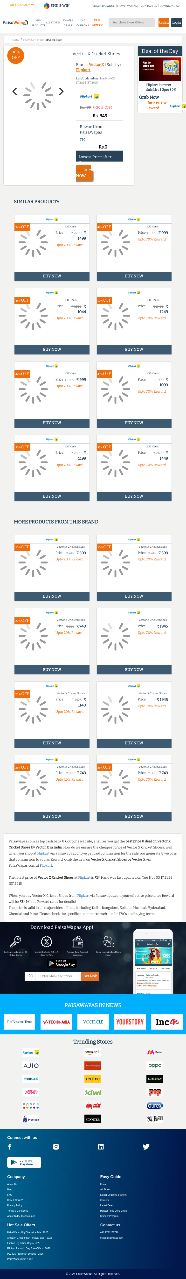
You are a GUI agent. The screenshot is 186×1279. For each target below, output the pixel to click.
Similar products (36, 202)
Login (176, 23)
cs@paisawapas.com (111, 1238)
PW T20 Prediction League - (25, 1253)
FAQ (9, 1195)
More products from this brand (56, 522)
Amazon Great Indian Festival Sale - (29, 1238)
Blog (9, 1189)
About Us (12, 1184)
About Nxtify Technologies (21, 1216)
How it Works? (15, 1200)
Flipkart (83, 70)
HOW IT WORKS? (127, 5)
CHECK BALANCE (103, 5)
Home (103, 1184)
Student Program (109, 1216)
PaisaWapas (84, 1274)
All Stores (105, 1189)
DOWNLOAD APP (170, 5)
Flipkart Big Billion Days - (23, 1243)
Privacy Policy (14, 1205)
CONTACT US (149, 5)
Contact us (110, 1225)
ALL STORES (53, 22)
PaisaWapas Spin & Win (20, 1259)
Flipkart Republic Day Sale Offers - (28, 1248)
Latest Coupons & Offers (113, 1195)
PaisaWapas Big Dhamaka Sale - (27, 1232)
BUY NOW (83, 173)
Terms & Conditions (17, 1210)
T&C (82, 139)
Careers (104, 1200)
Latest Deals (107, 1205)
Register (163, 23)
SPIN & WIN (56, 6)
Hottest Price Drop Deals (113, 1210)
